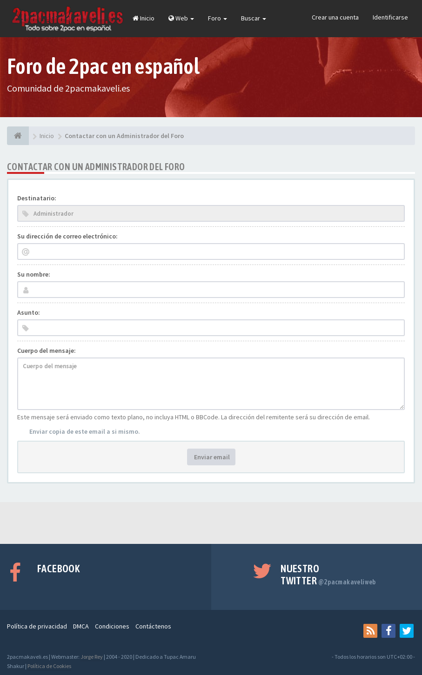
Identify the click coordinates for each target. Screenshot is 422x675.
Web (181, 18)
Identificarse (390, 17)
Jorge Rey (91, 656)
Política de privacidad (37, 626)
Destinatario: (36, 198)
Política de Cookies (49, 665)
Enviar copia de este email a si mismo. (84, 431)
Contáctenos (153, 626)
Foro (217, 18)
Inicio (143, 18)
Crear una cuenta (335, 17)
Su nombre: (33, 274)
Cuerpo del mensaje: (46, 350)
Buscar (253, 18)
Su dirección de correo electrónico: (67, 236)
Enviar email (211, 457)
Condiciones (112, 626)
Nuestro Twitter (328, 574)
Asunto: (28, 312)
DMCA (81, 626)
